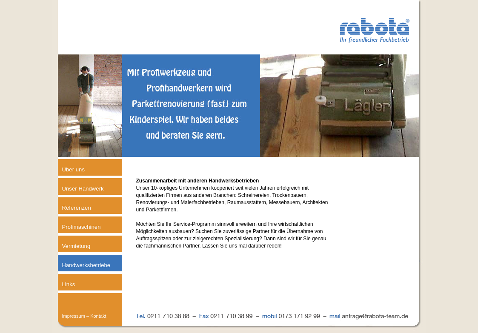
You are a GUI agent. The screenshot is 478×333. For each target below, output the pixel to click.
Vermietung (76, 246)
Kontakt (98, 316)
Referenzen (76, 208)
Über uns (73, 169)
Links (68, 284)
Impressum (73, 316)
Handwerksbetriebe (86, 265)
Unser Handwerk (83, 188)
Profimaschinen (81, 227)
